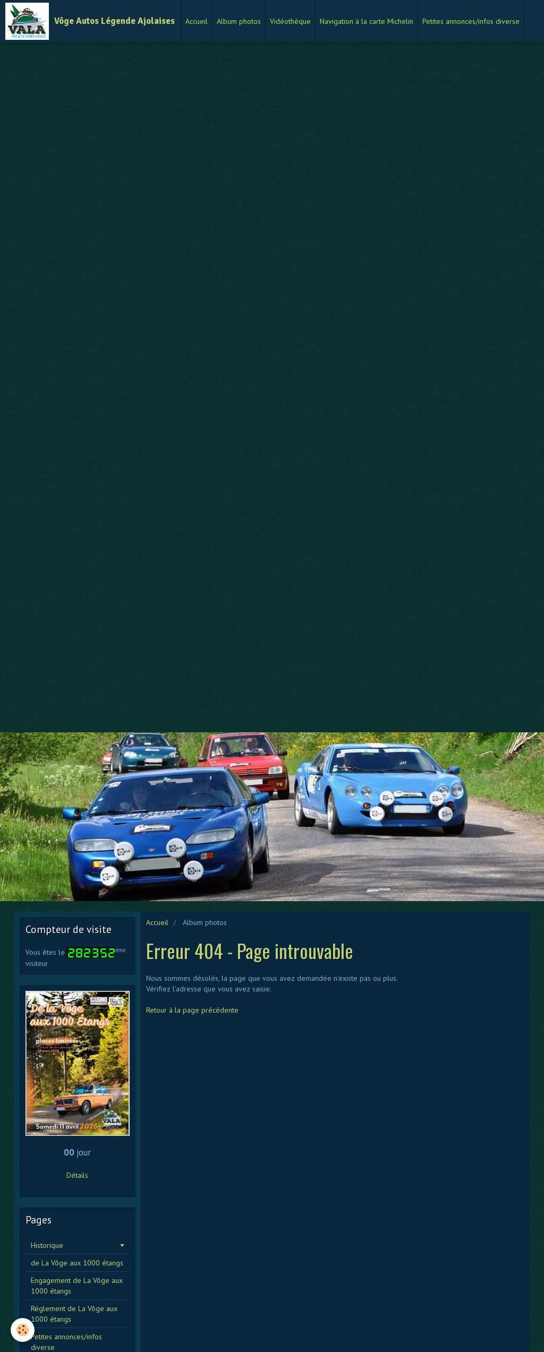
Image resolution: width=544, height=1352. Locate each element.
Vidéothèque (290, 21)
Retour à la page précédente (192, 1010)
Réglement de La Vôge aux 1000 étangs (74, 1314)
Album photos (239, 21)
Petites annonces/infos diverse (471, 21)
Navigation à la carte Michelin (366, 21)
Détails (77, 1175)
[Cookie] (23, 1330)
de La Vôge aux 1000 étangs (77, 1263)
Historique (47, 1245)
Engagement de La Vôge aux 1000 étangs (77, 1286)
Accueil (196, 21)
